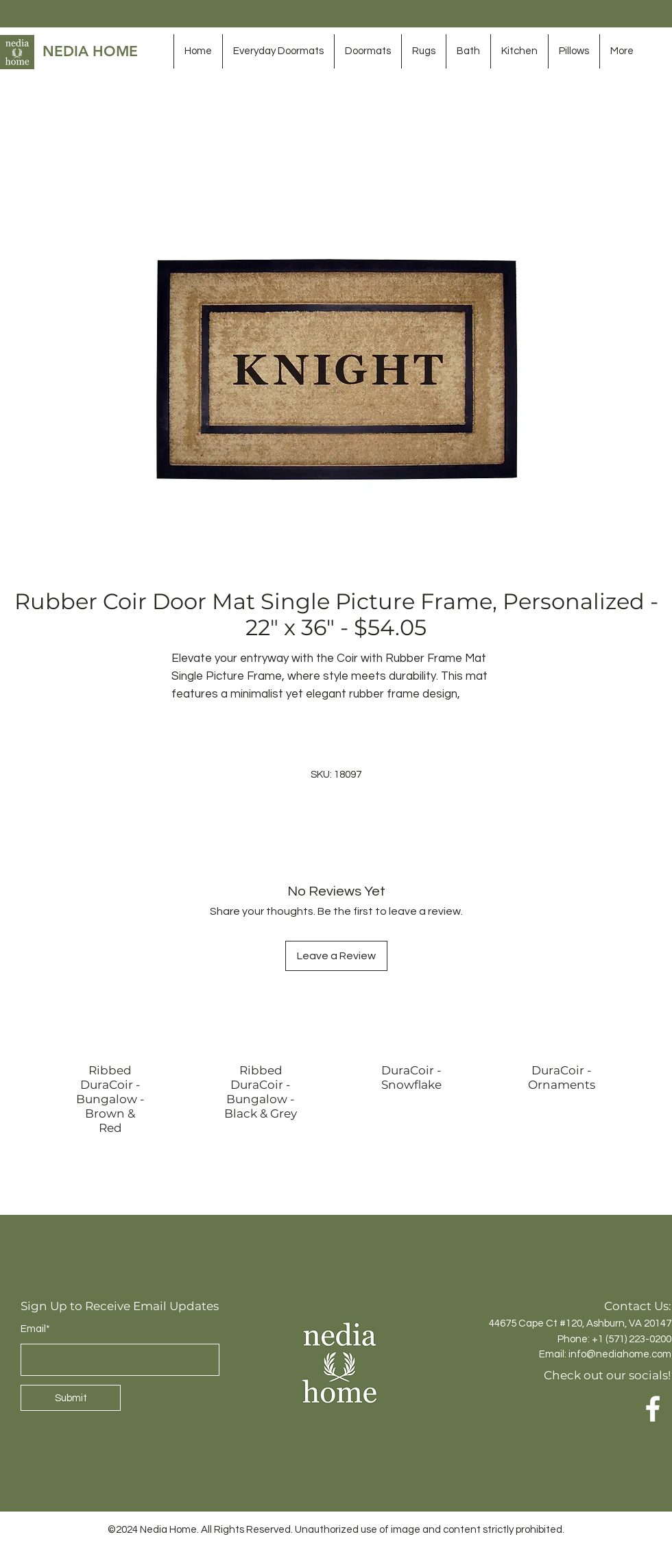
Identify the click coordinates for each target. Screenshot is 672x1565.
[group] (336, 1103)
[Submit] (71, 1398)
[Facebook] (653, 1409)
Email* (35, 1329)
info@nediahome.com (619, 1354)
